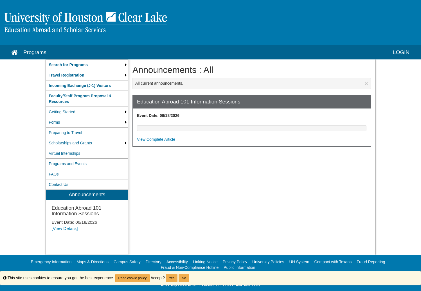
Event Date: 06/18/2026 (158, 115)
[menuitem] (87, 65)
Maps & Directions (92, 262)
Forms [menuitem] (54, 122)
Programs (34, 52)
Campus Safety (127, 262)
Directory (153, 262)
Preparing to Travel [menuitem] (65, 132)
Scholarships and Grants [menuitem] (70, 143)
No (184, 278)
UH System (299, 262)
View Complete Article (156, 139)
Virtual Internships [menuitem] (64, 153)
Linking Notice (205, 262)
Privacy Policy (235, 262)
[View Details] (65, 228)
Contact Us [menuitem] (58, 184)
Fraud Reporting (371, 262)
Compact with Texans (333, 262)
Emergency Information (51, 262)
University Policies (268, 262)
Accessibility (177, 262)
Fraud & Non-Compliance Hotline (190, 267)
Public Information (239, 267)
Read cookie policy (132, 278)
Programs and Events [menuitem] (68, 163)
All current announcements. (251, 83)
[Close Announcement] (366, 83)
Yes (172, 278)
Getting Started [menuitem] (62, 112)
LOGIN (401, 52)
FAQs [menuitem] (54, 174)
